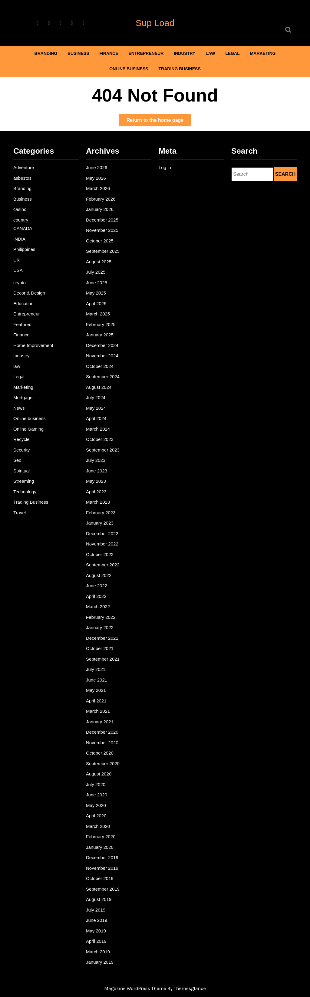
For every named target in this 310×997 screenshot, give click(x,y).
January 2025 (101, 346)
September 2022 (104, 564)
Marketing (263, 53)
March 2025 (99, 326)
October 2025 (101, 257)
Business (78, 53)
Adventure (25, 187)
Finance (108, 53)
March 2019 (99, 930)
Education (24, 316)
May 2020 (97, 792)
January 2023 (101, 524)
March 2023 (99, 504)
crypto (21, 297)
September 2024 (104, 386)
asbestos (23, 197)
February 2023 (102, 514)
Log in (166, 187)
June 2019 (98, 901)
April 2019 (97, 921)
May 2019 (97, 911)
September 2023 (104, 455)
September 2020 (104, 752)
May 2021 (97, 683)
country (22, 237)
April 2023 (97, 494)
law (210, 53)
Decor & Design (30, 306)
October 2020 (101, 742)
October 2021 (101, 643)
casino (21, 227)
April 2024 (97, 425)
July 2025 (97, 287)
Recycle (23, 445)
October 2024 (101, 376)
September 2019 (104, 871)
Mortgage (24, 405)
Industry (184, 53)
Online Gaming (29, 435)
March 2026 (99, 207)
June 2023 (98, 475)
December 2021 (103, 633)
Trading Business (180, 68)
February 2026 (102, 217)
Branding (46, 53)
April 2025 (97, 316)
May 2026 (97, 197)
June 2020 (98, 782)
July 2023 (97, 465)
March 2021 (99, 703)
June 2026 (98, 187)
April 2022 (97, 594)
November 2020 (103, 732)
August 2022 (100, 574)
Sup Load (155, 23)
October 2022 (101, 554)
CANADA (24, 245)
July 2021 (97, 663)
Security (23, 455)
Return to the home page (159, 121)
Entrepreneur (146, 53)
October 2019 (101, 861)
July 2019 (97, 891)
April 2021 (97, 693)
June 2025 (98, 297)
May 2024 (97, 415)
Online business (128, 68)
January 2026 (101, 227)
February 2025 (102, 336)
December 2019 (103, 841)
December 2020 (103, 722)
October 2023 (101, 445)
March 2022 (99, 604)
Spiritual (23, 475)
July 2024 (97, 405)
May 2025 (97, 306)
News (20, 415)
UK (18, 275)
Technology (26, 494)
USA (19, 285)
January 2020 (101, 831)
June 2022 (98, 584)
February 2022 (102, 613)
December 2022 (103, 534)
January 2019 (101, 940)
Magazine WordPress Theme (135, 988)
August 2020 (100, 762)
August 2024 (100, 395)
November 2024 (103, 366)
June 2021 (98, 673)
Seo (19, 465)
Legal (232, 53)
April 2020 (97, 801)
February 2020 (102, 821)
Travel (21, 514)
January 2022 (101, 623)
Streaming (25, 485)
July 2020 (97, 772)
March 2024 (99, 435)
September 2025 (104, 267)
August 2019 (100, 881)
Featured (23, 336)
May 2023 (97, 485)
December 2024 (103, 356)
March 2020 (99, 811)
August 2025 (100, 277)
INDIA (21, 255)
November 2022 (103, 544)
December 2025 (103, 237)
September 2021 (104, 653)
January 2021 (101, 712)
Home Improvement (34, 356)
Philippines (25, 265)
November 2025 (103, 247)
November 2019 (103, 851)
